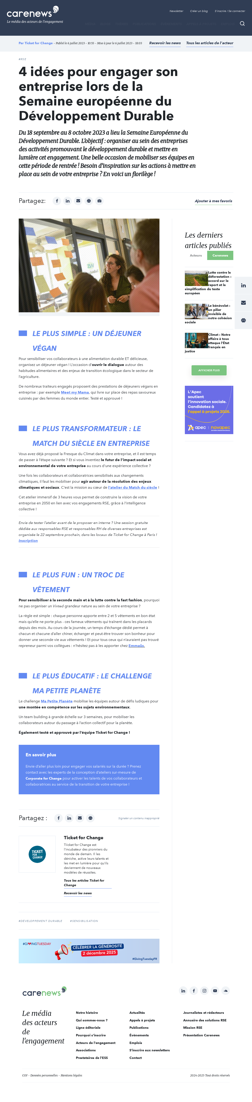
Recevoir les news (165, 43)
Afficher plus (209, 370)
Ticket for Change (39, 43)
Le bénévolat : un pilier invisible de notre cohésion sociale (208, 314)
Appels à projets (201, 24)
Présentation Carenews (201, 1035)
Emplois (228, 24)
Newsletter (176, 11)
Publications (144, 24)
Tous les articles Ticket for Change (84, 883)
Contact (135, 1058)
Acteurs (196, 255)
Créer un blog (199, 11)
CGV (24, 1075)
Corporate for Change (45, 778)
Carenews (220, 255)
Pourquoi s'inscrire (91, 1035)
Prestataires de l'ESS (92, 1058)
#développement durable (40, 921)
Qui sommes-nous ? (92, 1020)
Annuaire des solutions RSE (205, 1020)
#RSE (22, 59)
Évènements (171, 24)
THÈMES (121, 24)
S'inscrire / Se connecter (230, 11)
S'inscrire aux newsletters (149, 1050)
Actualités (137, 1012)
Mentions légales (71, 1075)
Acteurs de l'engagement (95, 1043)
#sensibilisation (84, 921)
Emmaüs (136, 645)
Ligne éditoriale (88, 1027)
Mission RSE (192, 1027)
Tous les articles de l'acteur (209, 43)
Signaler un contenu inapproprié (138, 818)
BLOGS (105, 24)
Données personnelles (44, 1075)
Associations (86, 1050)
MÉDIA (90, 24)
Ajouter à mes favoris (213, 201)
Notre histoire (87, 1012)
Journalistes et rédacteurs (203, 1012)
